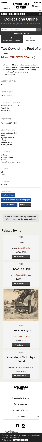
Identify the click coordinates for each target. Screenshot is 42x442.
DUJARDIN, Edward (23, 275)
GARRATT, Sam (24, 336)
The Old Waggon (21, 330)
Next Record (30, 39)
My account (36, 6)
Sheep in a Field (21, 268)
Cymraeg (37, 2)
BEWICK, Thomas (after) (25, 367)
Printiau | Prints (8, 195)
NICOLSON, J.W (24, 248)
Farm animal (24, 204)
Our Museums (7, 7)
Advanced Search (21, 33)
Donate (4, 3)
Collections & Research (13, 14)
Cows (21, 241)
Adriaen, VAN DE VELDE (14, 57)
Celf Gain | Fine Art (9, 204)
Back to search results (11, 39)
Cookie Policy (14, 437)
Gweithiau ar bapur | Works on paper (16, 200)
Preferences (6, 440)
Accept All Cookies (20, 440)
